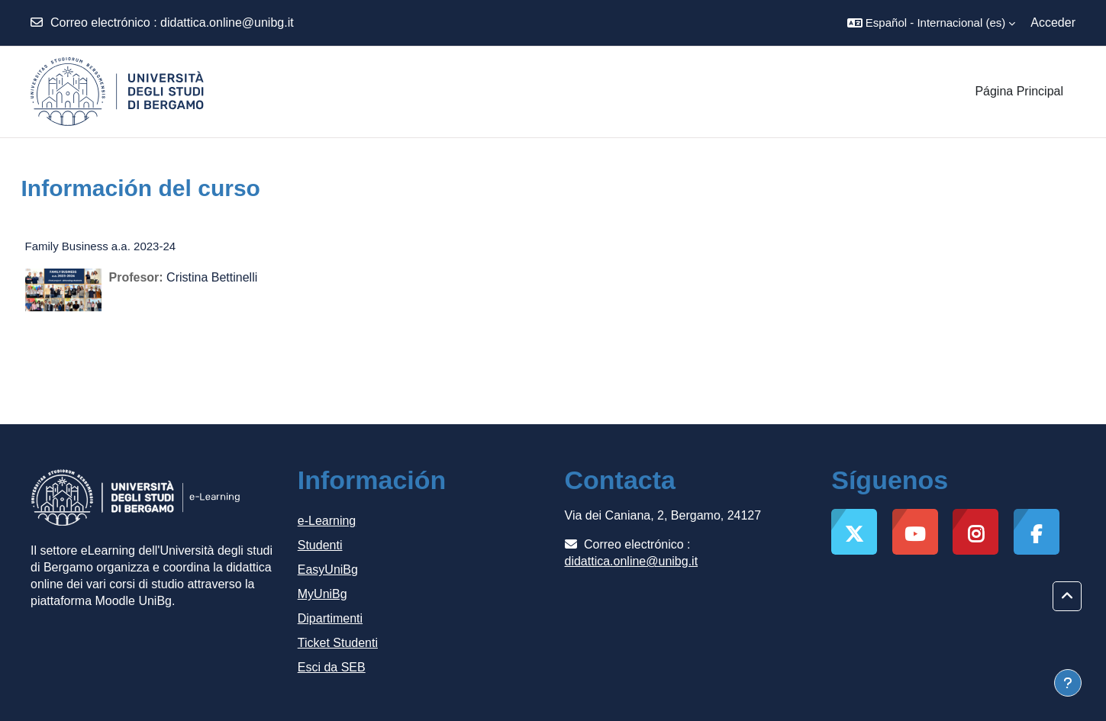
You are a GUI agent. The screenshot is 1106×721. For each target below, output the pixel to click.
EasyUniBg (328, 569)
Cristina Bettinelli (211, 277)
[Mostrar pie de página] (1068, 683)
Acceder (1052, 22)
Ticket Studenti (338, 642)
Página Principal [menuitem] (1019, 91)
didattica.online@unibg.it (227, 22)
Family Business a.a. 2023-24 (100, 246)
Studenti (320, 545)
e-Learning (327, 520)
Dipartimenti (330, 618)
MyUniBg (322, 593)
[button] (931, 23)
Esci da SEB (332, 667)
